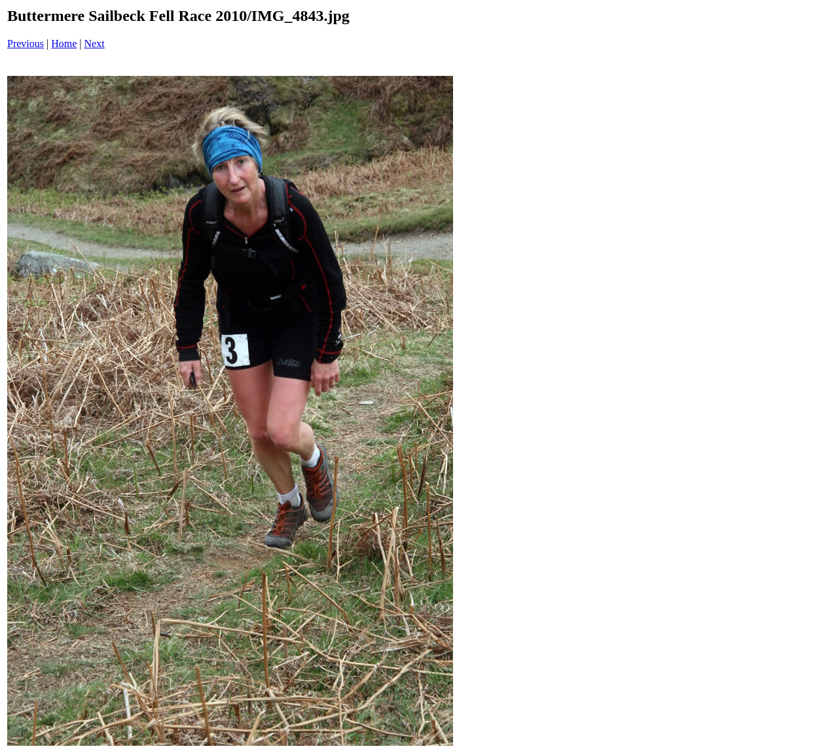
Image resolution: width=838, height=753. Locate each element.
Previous (25, 43)
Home (64, 43)
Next (94, 43)
